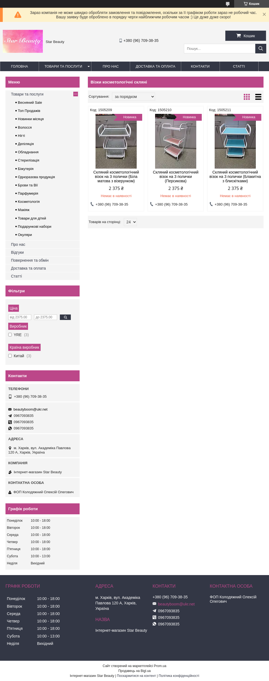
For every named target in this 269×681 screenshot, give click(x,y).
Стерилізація (28, 160)
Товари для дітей (32, 218)
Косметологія (29, 202)
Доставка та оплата (155, 66)
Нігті (21, 136)
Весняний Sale (30, 102)
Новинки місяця (31, 119)
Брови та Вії (28, 185)
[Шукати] (260, 48)
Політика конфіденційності (179, 676)
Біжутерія (25, 169)
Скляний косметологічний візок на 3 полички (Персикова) (175, 176)
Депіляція (26, 144)
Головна (19, 66)
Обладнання (28, 152)
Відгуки (17, 252)
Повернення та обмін (30, 260)
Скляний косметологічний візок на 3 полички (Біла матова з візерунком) (116, 176)
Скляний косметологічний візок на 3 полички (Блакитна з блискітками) (235, 176)
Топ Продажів (29, 111)
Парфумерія (28, 193)
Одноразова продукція (36, 177)
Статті (239, 66)
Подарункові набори (34, 226)
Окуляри (25, 235)
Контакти (200, 66)
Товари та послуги (63, 66)
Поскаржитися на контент (136, 676)
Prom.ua (160, 666)
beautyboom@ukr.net (30, 409)
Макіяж (24, 210)
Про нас (111, 66)
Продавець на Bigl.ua (134, 671)
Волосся (25, 127)
